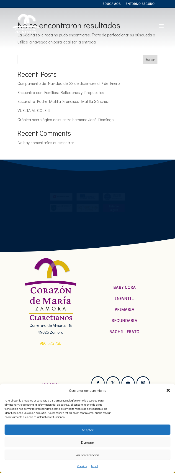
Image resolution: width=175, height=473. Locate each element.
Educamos (112, 4)
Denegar (87, 442)
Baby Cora (124, 287)
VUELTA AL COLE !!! (34, 110)
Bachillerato (124, 331)
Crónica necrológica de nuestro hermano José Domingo (66, 119)
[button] (168, 390)
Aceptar (87, 429)
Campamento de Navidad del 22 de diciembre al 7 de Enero (69, 83)
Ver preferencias (88, 455)
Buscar (150, 59)
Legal (94, 466)
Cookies (82, 466)
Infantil (124, 298)
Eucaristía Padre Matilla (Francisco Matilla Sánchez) (64, 101)
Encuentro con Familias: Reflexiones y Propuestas (61, 92)
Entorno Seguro (140, 4)
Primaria (124, 309)
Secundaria (124, 320)
